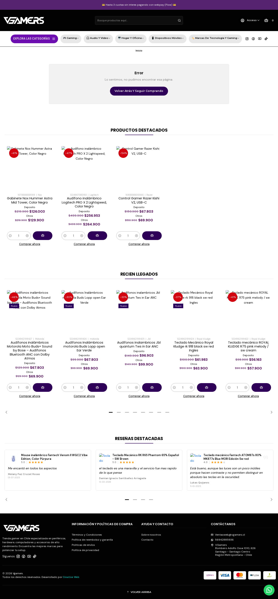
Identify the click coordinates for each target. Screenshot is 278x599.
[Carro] (269, 20)
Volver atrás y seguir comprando (139, 91)
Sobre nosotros (151, 534)
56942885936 (222, 539)
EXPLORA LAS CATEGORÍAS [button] (34, 38)
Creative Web (71, 577)
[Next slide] (270, 412)
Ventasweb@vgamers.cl (228, 534)
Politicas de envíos (83, 545)
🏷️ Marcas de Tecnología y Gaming (215, 38)
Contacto (147, 539)
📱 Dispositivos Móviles (167, 38)
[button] (110, 412)
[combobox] (139, 20)
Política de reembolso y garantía (92, 539)
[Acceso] (249, 20)
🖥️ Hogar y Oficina (131, 38)
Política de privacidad (85, 550)
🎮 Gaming (71, 38)
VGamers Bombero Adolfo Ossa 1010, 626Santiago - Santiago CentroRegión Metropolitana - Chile (233, 550)
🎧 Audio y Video (98, 38)
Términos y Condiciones (87, 534)
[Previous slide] (8, 412)
